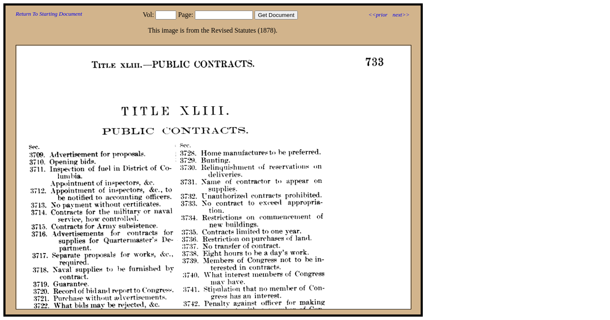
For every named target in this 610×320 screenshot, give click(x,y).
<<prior (377, 14)
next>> (401, 14)
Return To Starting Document (49, 14)
